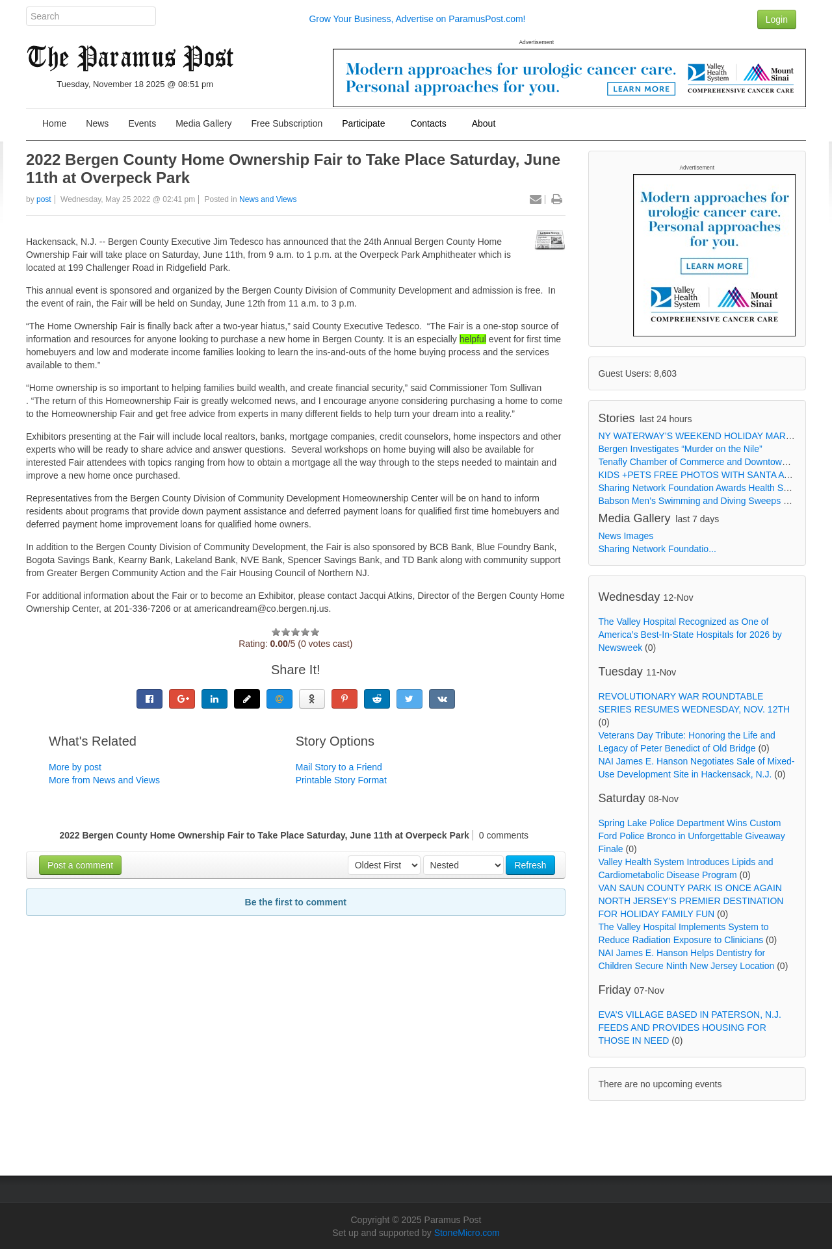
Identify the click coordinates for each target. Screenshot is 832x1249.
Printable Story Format (341, 780)
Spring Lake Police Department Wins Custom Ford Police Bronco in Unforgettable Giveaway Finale (692, 836)
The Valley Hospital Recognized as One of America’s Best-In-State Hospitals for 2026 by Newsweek (690, 634)
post (43, 199)
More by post (75, 767)
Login (777, 19)
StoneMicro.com (467, 1233)
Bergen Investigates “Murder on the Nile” (680, 449)
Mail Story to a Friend (339, 767)
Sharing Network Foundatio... (657, 549)
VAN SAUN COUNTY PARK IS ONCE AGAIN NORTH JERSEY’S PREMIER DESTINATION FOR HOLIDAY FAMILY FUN (691, 901)
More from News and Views (104, 780)
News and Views (268, 199)
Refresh (530, 865)
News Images (626, 536)
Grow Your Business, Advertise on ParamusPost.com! (417, 19)
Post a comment (80, 865)
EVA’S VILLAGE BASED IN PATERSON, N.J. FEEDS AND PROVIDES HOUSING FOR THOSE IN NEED (690, 1027)
